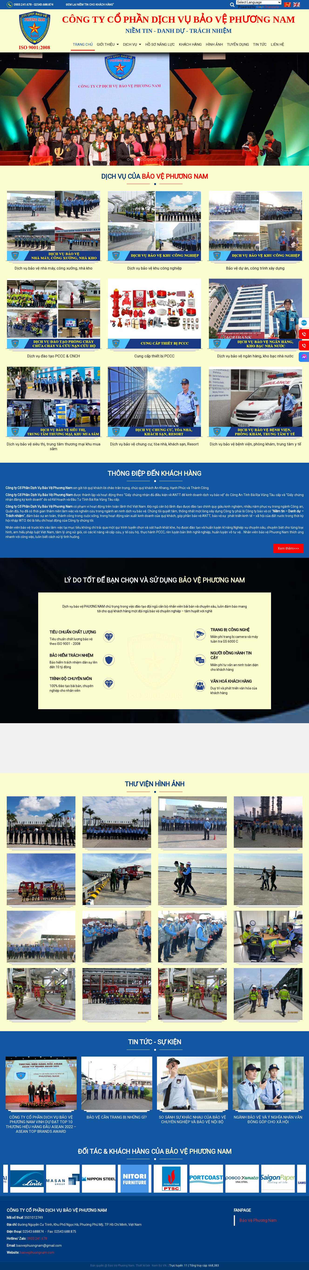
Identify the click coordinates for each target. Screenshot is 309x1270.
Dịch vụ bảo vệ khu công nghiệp (154, 268)
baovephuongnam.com (37, 1252)
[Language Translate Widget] (259, 2)
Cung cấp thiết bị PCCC (154, 356)
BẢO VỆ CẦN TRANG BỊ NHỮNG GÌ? (117, 1117)
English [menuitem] (296, 4)
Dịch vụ (132, 44)
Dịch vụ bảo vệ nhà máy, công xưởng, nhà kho (53, 268)
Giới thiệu (108, 44)
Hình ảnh (214, 44)
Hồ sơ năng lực (160, 44)
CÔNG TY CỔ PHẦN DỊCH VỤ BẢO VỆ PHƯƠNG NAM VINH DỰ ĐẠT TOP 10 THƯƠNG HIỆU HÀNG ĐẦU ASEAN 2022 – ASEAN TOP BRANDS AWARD (41, 1124)
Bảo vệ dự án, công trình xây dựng (255, 268)
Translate (267, 7)
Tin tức (260, 44)
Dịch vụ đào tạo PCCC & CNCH (53, 356)
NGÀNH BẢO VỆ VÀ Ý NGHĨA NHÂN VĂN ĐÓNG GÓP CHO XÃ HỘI (268, 1119)
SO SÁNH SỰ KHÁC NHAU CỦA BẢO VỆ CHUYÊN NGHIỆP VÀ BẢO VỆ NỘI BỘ (192, 1119)
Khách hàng (190, 44)
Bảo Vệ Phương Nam (258, 1220)
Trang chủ (83, 44)
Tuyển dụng (238, 44)
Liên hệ (277, 44)
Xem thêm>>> (288, 548)
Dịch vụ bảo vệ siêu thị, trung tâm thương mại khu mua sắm (53, 446)
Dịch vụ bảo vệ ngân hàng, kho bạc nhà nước (255, 356)
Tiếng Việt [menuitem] (287, 4)
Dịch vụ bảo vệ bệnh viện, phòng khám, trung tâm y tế (255, 444)
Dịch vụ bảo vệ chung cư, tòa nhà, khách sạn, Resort (154, 444)
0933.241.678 (37, 1238)
